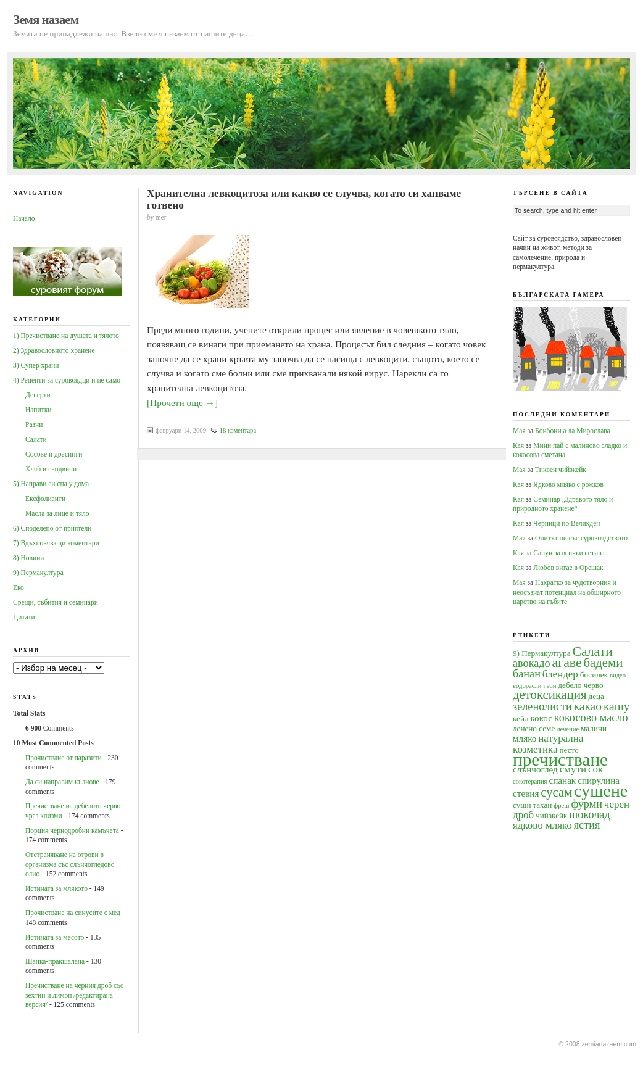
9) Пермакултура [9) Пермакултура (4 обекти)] (542, 653)
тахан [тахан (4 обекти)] (542, 804)
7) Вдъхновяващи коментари (56, 543)
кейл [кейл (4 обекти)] (521, 718)
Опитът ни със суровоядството (581, 538)
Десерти (38, 395)
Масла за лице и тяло (57, 513)
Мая (519, 430)
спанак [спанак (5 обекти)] (562, 780)
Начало (24, 218)
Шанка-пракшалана (55, 961)
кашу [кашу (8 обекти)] (617, 706)
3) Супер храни (36, 365)
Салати (36, 439)
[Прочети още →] (182, 402)
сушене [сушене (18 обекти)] (601, 790)
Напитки (38, 409)
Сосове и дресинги (53, 454)
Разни (34, 424)
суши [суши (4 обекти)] (522, 804)
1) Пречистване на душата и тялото (66, 335)
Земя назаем (45, 19)
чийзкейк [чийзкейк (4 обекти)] (551, 815)
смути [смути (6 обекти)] (573, 769)
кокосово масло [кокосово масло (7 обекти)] (591, 717)
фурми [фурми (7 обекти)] (586, 804)
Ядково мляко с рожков (568, 484)
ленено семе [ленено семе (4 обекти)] (534, 728)
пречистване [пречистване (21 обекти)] (560, 759)
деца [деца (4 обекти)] (596, 696)
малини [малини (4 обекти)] (594, 728)
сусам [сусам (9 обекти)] (556, 792)
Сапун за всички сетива (568, 553)
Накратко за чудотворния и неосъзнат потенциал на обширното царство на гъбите (567, 592)
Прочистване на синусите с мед (72, 912)
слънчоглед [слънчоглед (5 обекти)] (535, 769)
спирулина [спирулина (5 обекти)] (599, 780)
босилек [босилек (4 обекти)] (594, 674)
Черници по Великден (566, 523)
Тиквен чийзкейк (560, 469)
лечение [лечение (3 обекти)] (568, 729)
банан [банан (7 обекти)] (527, 674)
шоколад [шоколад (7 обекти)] (589, 814)
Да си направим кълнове (62, 781)
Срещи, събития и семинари (55, 602)
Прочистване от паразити (63, 757)
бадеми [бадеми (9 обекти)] (603, 662)
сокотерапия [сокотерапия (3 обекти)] (530, 781)
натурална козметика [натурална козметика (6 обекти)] (548, 743)
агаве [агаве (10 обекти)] (567, 662)
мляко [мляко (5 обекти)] (524, 738)
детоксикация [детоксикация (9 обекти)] (550, 695)
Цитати (24, 617)
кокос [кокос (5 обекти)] (541, 718)
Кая (518, 445)
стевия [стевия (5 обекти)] (526, 793)
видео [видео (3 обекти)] (618, 675)
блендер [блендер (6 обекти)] (560, 674)
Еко (18, 587)
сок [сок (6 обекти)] (595, 769)
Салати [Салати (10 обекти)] (592, 651)
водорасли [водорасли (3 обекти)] (527, 685)
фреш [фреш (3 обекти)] (561, 805)
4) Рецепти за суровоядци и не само (66, 380)
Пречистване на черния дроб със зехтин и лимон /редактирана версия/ (74, 995)
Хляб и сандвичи (51, 469)
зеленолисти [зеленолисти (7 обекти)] (542, 706)
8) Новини (28, 557)
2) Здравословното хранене (54, 350)
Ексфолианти (45, 498)
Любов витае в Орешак (568, 567)
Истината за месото (54, 937)
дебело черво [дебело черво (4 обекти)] (580, 685)
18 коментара (238, 430)
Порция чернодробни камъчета (72, 830)
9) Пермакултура (38, 572)
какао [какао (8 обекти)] (588, 706)
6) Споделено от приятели (52, 528)
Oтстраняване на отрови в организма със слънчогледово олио (69, 864)
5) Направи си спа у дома (51, 483)
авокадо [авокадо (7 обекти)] (531, 663)
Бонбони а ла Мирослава (572, 430)
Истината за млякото (56, 888)
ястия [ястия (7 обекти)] (587, 825)
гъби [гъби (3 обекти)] (549, 685)
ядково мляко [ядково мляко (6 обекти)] (542, 825)
